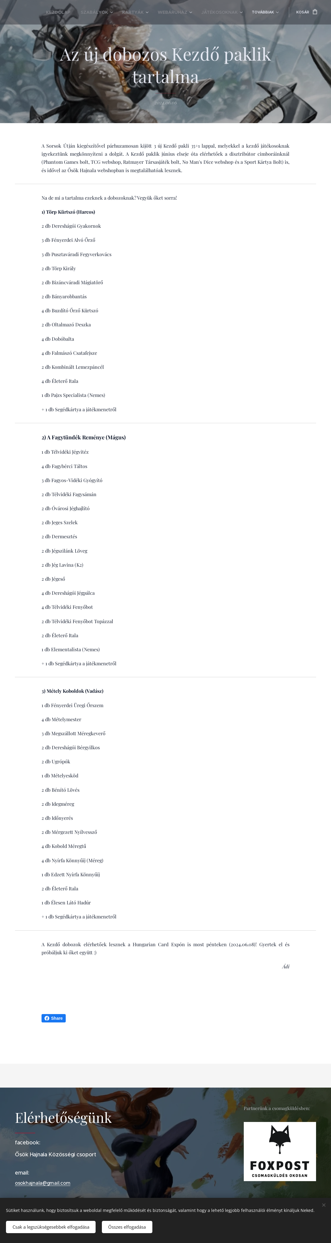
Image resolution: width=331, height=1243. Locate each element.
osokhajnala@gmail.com (42, 1183)
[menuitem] (46, 12)
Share (54, 1018)
